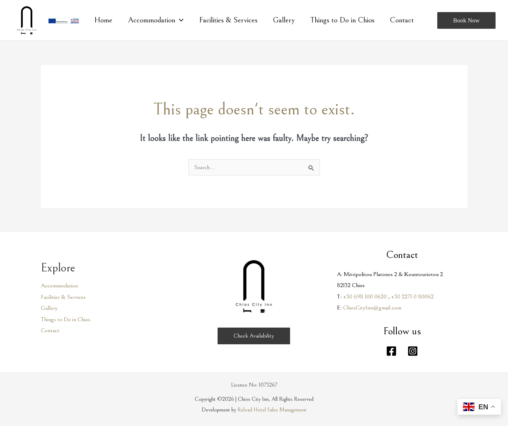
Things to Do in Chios (65, 319)
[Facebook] (391, 351)
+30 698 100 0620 (365, 296)
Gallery (49, 308)
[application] (179, 20)
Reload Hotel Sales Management (272, 409)
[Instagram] (412, 351)
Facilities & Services (63, 297)
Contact (50, 330)
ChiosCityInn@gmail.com (372, 307)
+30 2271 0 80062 (412, 296)
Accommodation (59, 285)
